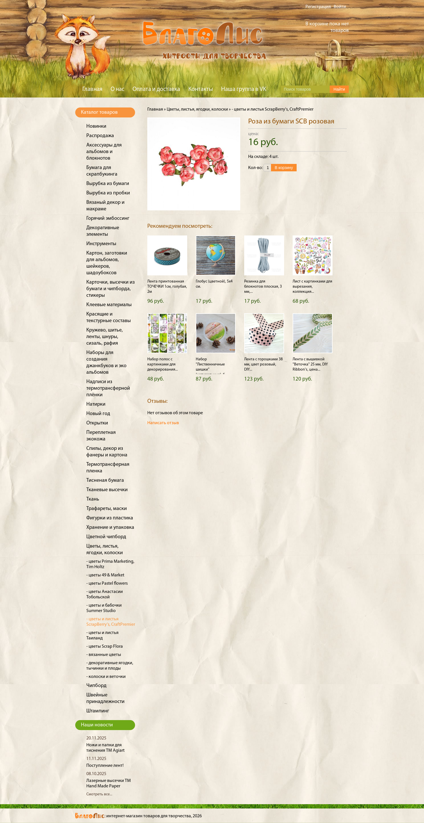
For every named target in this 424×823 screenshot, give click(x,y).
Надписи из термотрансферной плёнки (108, 388)
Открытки (97, 423)
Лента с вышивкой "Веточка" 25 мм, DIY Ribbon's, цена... (310, 364)
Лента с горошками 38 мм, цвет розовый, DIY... (263, 364)
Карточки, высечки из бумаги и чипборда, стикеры (110, 289)
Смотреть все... (99, 794)
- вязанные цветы (103, 655)
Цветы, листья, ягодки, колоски (197, 109)
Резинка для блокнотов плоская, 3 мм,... (263, 286)
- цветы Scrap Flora (104, 646)
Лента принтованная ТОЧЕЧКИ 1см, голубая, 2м (167, 286)
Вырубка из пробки (108, 193)
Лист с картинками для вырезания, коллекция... (312, 286)
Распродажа (100, 136)
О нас (117, 89)
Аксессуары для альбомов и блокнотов (104, 152)
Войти (340, 7)
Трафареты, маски (106, 508)
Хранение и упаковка (110, 527)
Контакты (200, 89)
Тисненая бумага (105, 480)
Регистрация (318, 7)
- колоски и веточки (106, 676)
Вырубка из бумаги (107, 183)
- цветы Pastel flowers (107, 583)
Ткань (92, 499)
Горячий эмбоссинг (107, 218)
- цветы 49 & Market (105, 575)
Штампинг (97, 711)
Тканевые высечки (107, 490)
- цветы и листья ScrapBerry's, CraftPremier (272, 109)
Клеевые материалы (109, 305)
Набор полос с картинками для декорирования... (162, 364)
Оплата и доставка (156, 89)
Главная (92, 89)
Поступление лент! (105, 765)
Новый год (98, 413)
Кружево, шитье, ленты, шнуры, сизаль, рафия (104, 337)
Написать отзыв (163, 423)
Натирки (95, 404)
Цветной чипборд (106, 537)
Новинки (96, 126)
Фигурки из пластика (109, 518)
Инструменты (101, 244)
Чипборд (96, 685)
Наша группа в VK (243, 89)
